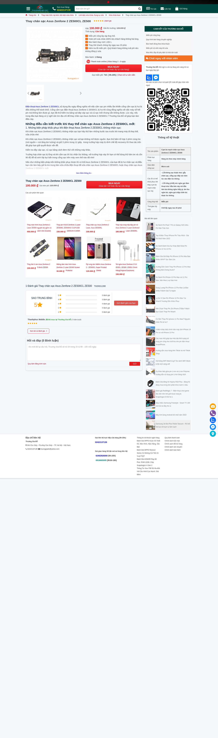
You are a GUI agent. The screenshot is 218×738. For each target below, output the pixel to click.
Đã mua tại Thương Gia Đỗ (58, 320)
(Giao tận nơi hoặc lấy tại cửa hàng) (113, 68)
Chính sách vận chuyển (173, 447)
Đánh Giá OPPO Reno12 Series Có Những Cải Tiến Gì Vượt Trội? (148, 453)
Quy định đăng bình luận (37, 364)
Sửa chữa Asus (114, 15)
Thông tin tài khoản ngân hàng (148, 438)
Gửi (135, 364)
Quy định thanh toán (172, 438)
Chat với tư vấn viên (126, 75)
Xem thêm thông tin (84, 173)
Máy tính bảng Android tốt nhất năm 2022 (171, 415)
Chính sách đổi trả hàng (173, 444)
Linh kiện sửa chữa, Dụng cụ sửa (91, 15)
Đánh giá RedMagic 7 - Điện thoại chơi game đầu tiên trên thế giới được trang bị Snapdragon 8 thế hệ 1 (172, 394)
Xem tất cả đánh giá (38, 330)
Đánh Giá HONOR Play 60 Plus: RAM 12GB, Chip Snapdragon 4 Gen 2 (147, 462)
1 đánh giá (107, 21)
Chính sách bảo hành (172, 450)
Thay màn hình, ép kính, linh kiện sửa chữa (57, 15)
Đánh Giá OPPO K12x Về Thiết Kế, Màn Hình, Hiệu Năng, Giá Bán (148, 444)
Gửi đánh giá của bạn (126, 303)
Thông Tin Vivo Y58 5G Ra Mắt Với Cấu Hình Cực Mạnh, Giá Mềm (148, 471)
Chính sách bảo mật (172, 441)
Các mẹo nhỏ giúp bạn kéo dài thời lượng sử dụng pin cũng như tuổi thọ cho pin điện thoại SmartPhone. (172, 341)
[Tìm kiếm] (139, 8)
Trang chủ (31, 15)
